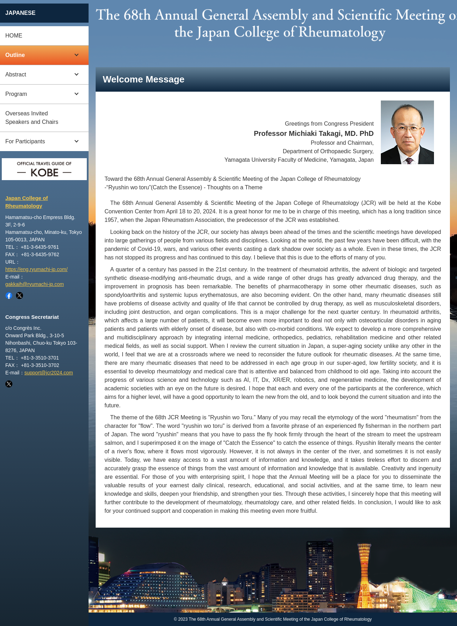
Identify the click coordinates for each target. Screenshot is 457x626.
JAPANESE (20, 13)
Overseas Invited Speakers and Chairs (31, 117)
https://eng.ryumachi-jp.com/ (36, 269)
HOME (13, 36)
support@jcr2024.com (48, 372)
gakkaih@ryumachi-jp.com (34, 284)
